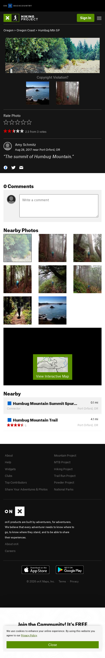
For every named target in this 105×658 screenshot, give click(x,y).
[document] (52, 638)
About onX (12, 544)
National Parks (63, 489)
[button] (5, 167)
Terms (62, 581)
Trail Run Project (64, 476)
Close (52, 645)
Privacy (74, 581)
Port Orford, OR (49, 149)
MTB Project (62, 462)
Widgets (10, 469)
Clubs (8, 476)
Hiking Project (63, 469)
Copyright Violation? (52, 77)
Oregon (8, 30)
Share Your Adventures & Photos (26, 489)
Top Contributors (16, 482)
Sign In (85, 18)
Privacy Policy (29, 635)
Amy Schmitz (25, 144)
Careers (10, 551)
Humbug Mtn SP (49, 30)
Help (8, 462)
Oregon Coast (26, 30)
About (9, 455)
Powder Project (64, 482)
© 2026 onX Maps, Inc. (41, 581)
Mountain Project (65, 455)
